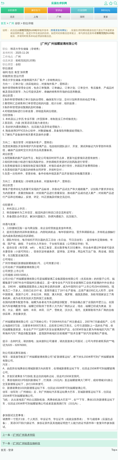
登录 (10, 450)
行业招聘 (82, 10)
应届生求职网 (59, 3)
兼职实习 (35, 10)
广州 (59, 16)
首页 (3, 23)
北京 (12, 16)
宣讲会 (59, 10)
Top (113, 449)
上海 (36, 16)
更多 (105, 16)
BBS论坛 (105, 10)
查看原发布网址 (59, 30)
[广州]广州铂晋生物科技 (26, 443)
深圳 (82, 16)
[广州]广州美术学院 (24, 435)
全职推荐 (12, 10)
